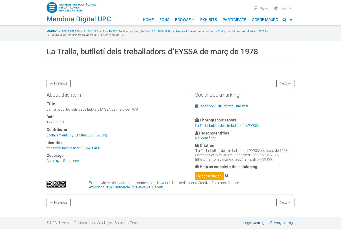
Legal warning (253, 223)
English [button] (283, 8)
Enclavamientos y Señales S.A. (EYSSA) (77, 135)
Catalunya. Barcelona (63, 161)
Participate (234, 19)
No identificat (205, 138)
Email (242, 106)
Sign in (261, 8)
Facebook (205, 106)
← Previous (58, 83)
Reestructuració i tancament (193, 31)
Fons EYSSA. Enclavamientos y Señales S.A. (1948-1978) (137, 31)
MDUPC (52, 31)
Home (148, 19)
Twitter (225, 106)
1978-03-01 (55, 122)
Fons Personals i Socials (80, 31)
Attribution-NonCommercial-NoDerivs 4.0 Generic (126, 187)
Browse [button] (185, 19)
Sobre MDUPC (265, 19)
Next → (285, 83)
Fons (164, 19)
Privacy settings (282, 223)
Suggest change (209, 176)
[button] (287, 20)
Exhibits (208, 19)
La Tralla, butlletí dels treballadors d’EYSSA (241, 31)
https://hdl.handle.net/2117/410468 (73, 148)
